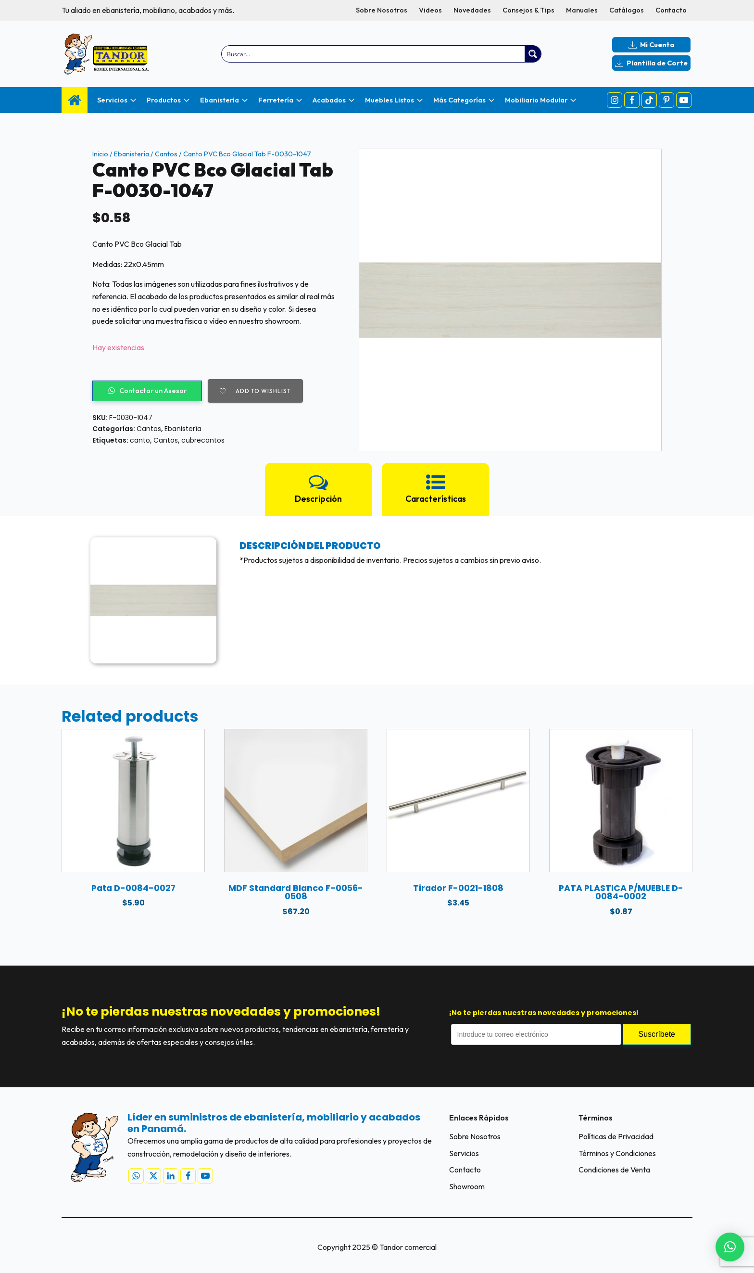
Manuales (582, 10)
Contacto (671, 10)
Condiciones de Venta (614, 1170)
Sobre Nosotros (381, 10)
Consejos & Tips (528, 10)
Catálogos (626, 10)
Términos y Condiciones (617, 1153)
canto (140, 440)
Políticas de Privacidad (615, 1136)
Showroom (467, 1187)
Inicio (100, 154)
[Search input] (374, 54)
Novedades (472, 10)
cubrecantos (203, 440)
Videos (430, 10)
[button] (730, 1247)
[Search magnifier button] (533, 54)
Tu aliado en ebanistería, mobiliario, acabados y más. (148, 10)
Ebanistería (131, 154)
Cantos (166, 154)
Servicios (464, 1153)
